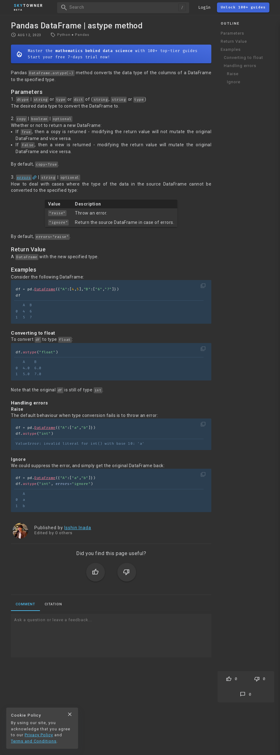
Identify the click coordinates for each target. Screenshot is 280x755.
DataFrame (45, 289)
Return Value (234, 41)
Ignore (233, 82)
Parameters (232, 33)
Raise (232, 73)
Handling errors (240, 65)
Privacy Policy (39, 735)
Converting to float (243, 57)
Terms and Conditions (33, 741)
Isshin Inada (77, 527)
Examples (231, 49)
